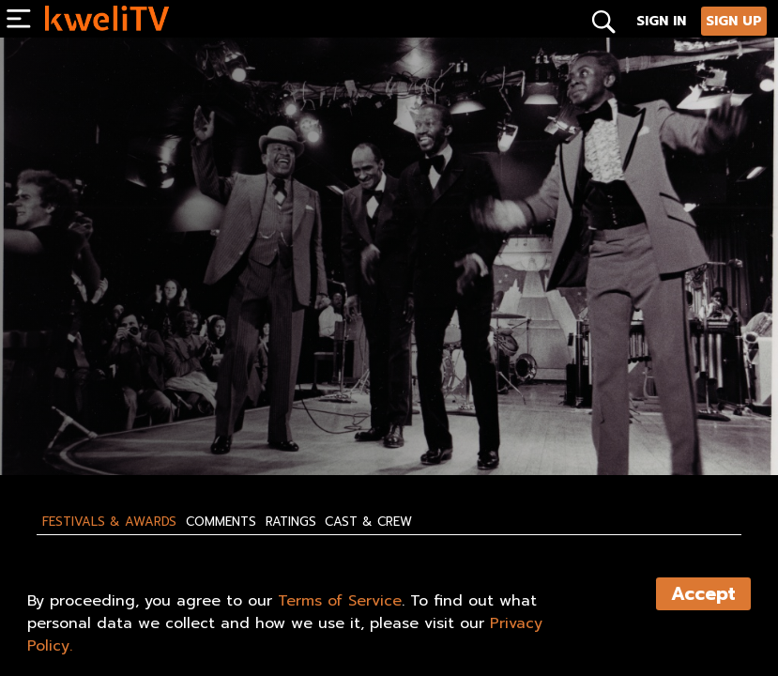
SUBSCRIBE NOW (97, 420)
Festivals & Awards (109, 522)
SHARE (408, 420)
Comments (221, 522)
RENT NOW (219, 420)
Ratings (291, 522)
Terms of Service (340, 601)
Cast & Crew (368, 522)
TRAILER (316, 420)
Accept (703, 593)
